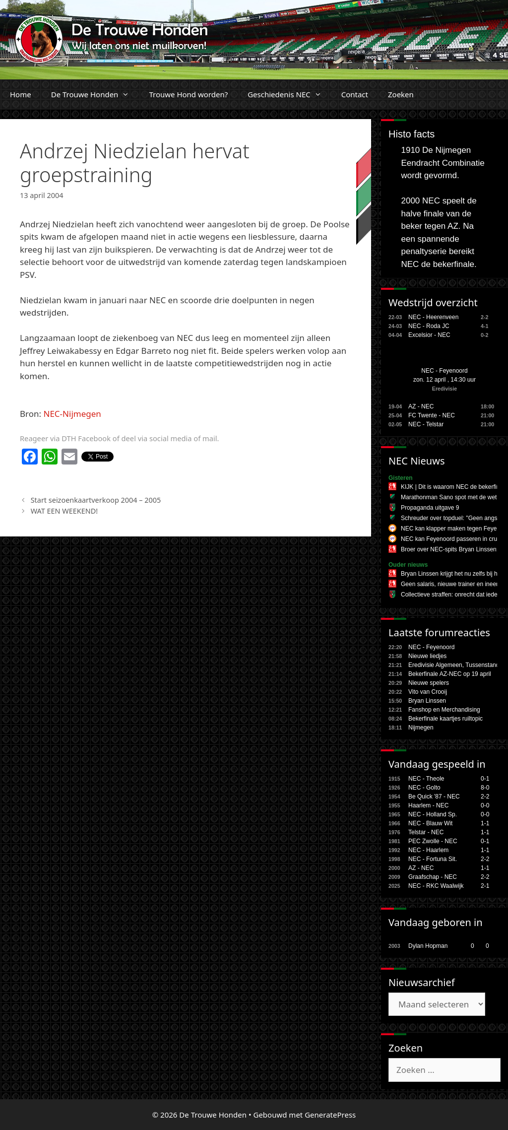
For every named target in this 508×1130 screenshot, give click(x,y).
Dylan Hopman (427, 945)
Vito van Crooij (427, 691)
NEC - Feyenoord (444, 370)
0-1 (485, 778)
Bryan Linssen (427, 700)
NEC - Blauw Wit (430, 823)
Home (20, 94)
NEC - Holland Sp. (432, 814)
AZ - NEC (421, 406)
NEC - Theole (426, 778)
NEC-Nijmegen (72, 413)
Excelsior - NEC (429, 335)
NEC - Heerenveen (433, 317)
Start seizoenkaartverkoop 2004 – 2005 (96, 500)
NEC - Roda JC (428, 326)
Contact (354, 94)
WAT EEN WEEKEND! (64, 511)
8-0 (485, 787)
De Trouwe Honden (95, 94)
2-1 (485, 885)
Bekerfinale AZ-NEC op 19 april (449, 673)
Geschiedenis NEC (289, 94)
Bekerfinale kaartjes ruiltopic (445, 718)
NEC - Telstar (426, 424)
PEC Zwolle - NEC (432, 841)
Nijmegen (421, 727)
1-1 (485, 823)
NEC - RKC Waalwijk (436, 885)
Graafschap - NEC (432, 876)
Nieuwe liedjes (427, 656)
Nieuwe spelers (428, 682)
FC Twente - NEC (431, 415)
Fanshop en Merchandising (444, 709)
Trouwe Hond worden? (188, 94)
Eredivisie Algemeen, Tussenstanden (457, 665)
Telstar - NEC (426, 832)
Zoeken (401, 94)
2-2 (485, 796)
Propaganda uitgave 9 (430, 507)
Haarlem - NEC (428, 805)
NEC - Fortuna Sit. (432, 859)
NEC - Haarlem (428, 850)
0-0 (485, 805)
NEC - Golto (424, 787)
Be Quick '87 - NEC (434, 796)
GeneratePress (330, 1115)
